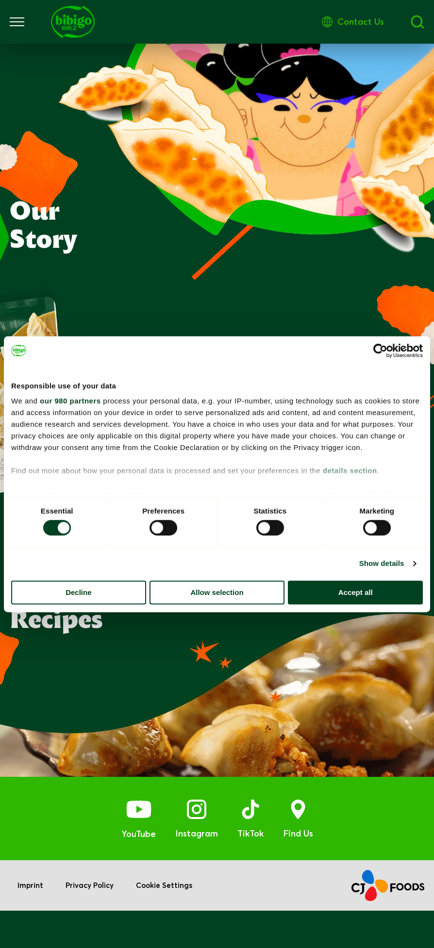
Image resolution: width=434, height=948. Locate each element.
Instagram (196, 870)
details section (350, 470)
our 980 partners (70, 401)
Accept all (355, 592)
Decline (78, 592)
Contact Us (401, 21)
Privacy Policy (91, 923)
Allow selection (216, 592)
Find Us (298, 870)
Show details (381, 564)
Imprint (30, 923)
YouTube (138, 870)
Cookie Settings (166, 923)
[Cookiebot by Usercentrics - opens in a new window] (380, 350)
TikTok (250, 870)
